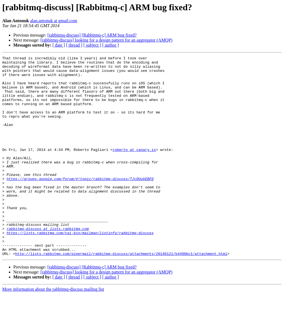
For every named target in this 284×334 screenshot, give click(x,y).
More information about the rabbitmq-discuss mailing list (53, 329)
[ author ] (110, 45)
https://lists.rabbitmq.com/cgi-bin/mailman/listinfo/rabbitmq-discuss (80, 268)
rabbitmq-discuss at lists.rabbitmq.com (48, 263)
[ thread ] (74, 45)
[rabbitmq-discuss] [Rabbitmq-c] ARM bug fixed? (92, 35)
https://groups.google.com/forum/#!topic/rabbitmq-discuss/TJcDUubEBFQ (80, 203)
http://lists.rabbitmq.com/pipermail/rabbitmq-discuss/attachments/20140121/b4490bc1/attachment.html (121, 293)
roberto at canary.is (134, 168)
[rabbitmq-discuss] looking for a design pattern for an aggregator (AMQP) (106, 40)
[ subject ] (92, 45)
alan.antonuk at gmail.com (53, 20)
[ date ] (58, 45)
